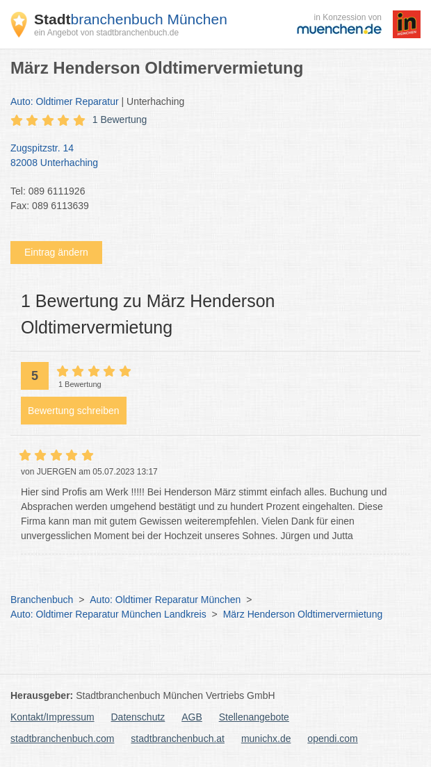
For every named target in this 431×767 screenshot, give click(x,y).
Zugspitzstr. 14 (208, 156)
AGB (191, 717)
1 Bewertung (119, 119)
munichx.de (266, 738)
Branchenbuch (41, 599)
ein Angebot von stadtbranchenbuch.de (106, 33)
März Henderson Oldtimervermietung (303, 614)
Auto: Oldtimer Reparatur (64, 101)
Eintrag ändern (56, 252)
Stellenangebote (254, 717)
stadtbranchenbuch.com (62, 738)
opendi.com (332, 738)
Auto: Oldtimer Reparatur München (165, 599)
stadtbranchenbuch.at (178, 738)
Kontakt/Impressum (52, 717)
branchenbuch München (130, 19)
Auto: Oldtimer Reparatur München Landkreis (108, 614)
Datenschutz (138, 717)
